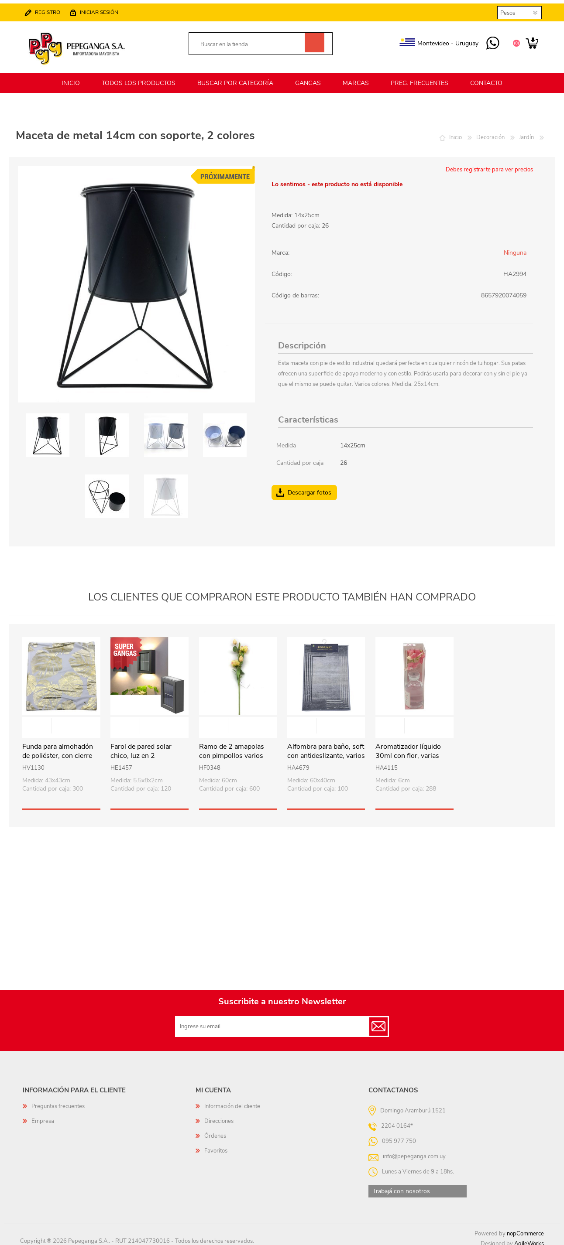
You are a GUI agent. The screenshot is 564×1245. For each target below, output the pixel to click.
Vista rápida (61, 721)
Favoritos (215, 1145)
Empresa (42, 1116)
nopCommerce (525, 1228)
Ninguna (515, 247)
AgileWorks (529, 1238)
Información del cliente (232, 1101)
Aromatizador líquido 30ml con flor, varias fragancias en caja (408, 750)
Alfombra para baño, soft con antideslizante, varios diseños (326, 750)
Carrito (527, 41)
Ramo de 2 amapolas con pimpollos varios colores (231, 750)
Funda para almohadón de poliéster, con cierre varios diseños (57, 750)
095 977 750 (488, 41)
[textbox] (251, 42)
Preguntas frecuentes (58, 1101)
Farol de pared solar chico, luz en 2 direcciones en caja (141, 750)
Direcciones (219, 1116)
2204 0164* (397, 1121)
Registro (52, 9)
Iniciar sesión (103, 9)
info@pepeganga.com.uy (414, 1151)
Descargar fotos (309, 487)
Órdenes (215, 1131)
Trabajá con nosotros (401, 1186)
